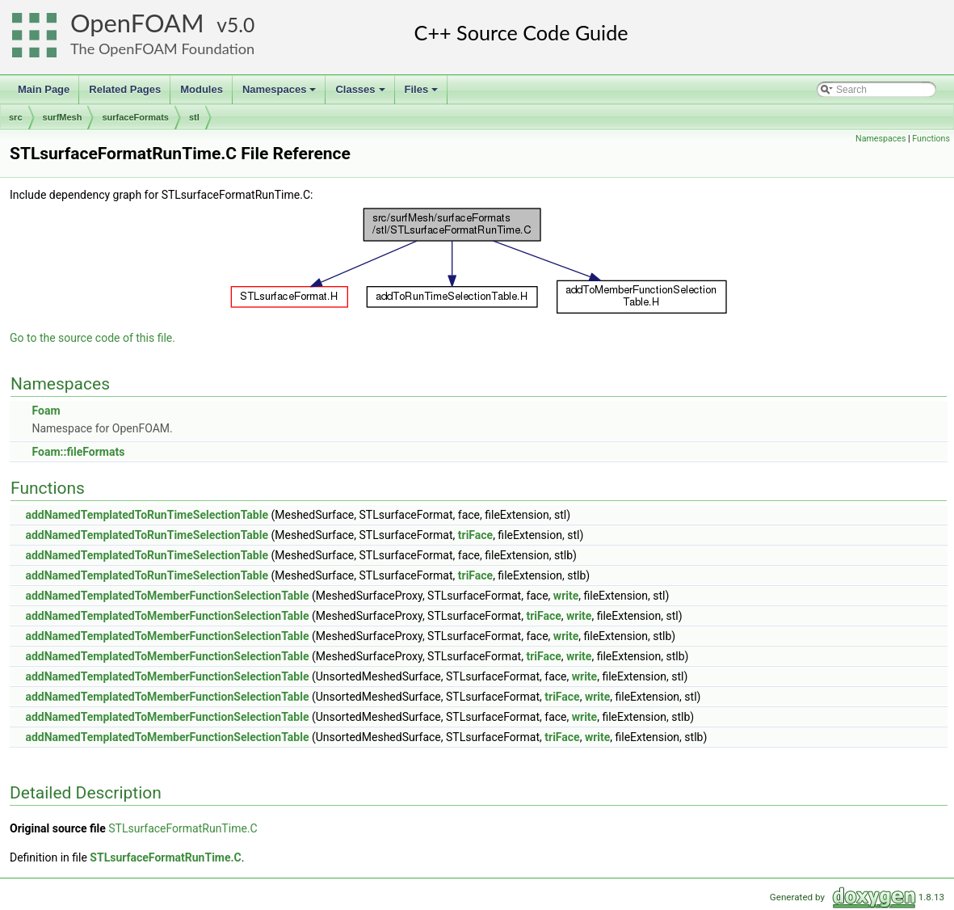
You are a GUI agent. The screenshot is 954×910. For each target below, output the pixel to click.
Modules (201, 89)
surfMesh (62, 117)
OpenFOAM (137, 23)
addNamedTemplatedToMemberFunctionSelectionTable (167, 595)
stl (194, 117)
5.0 (240, 24)
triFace (475, 535)
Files (423, 93)
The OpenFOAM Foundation (162, 48)
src (16, 117)
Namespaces (280, 93)
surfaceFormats (135, 117)
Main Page (43, 89)
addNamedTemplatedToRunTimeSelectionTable (146, 514)
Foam (46, 410)
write (565, 595)
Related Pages (125, 89)
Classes (361, 93)
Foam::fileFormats (78, 451)
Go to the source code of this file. (92, 337)
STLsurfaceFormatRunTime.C (182, 828)
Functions (931, 138)
